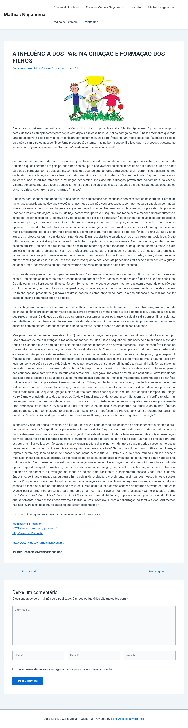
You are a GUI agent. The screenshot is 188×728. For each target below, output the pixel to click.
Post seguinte (158, 571)
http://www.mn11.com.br (28, 533)
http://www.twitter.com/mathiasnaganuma (40, 542)
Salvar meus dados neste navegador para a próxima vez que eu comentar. (65, 672)
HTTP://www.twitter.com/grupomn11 (36, 528)
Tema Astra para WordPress (127, 718)
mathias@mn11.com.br (27, 523)
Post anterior (29, 571)
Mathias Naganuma (24, 14)
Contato (132, 7)
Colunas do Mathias (65, 7)
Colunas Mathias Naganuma (102, 7)
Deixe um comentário (26, 68)
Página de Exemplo (64, 22)
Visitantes (89, 22)
